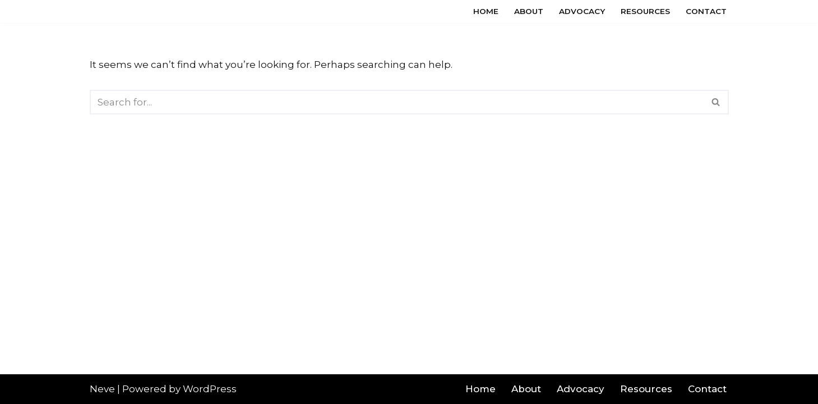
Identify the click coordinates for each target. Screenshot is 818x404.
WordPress (210, 388)
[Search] (397, 102)
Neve (102, 388)
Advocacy (582, 11)
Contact (706, 11)
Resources (645, 11)
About (528, 11)
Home (485, 11)
